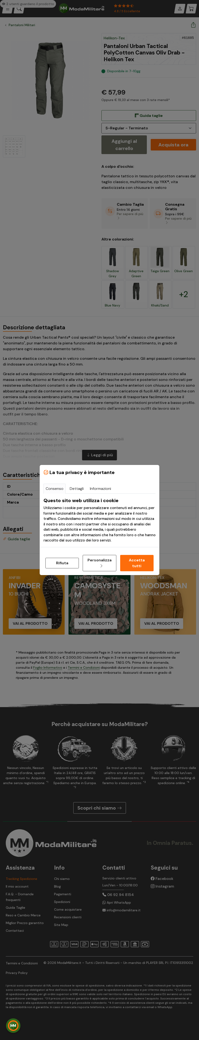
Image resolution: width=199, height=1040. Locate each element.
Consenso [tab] (54, 488)
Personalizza (99, 563)
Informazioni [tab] (100, 488)
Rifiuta (62, 562)
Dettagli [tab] (77, 488)
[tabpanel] (99, 520)
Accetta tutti (137, 563)
